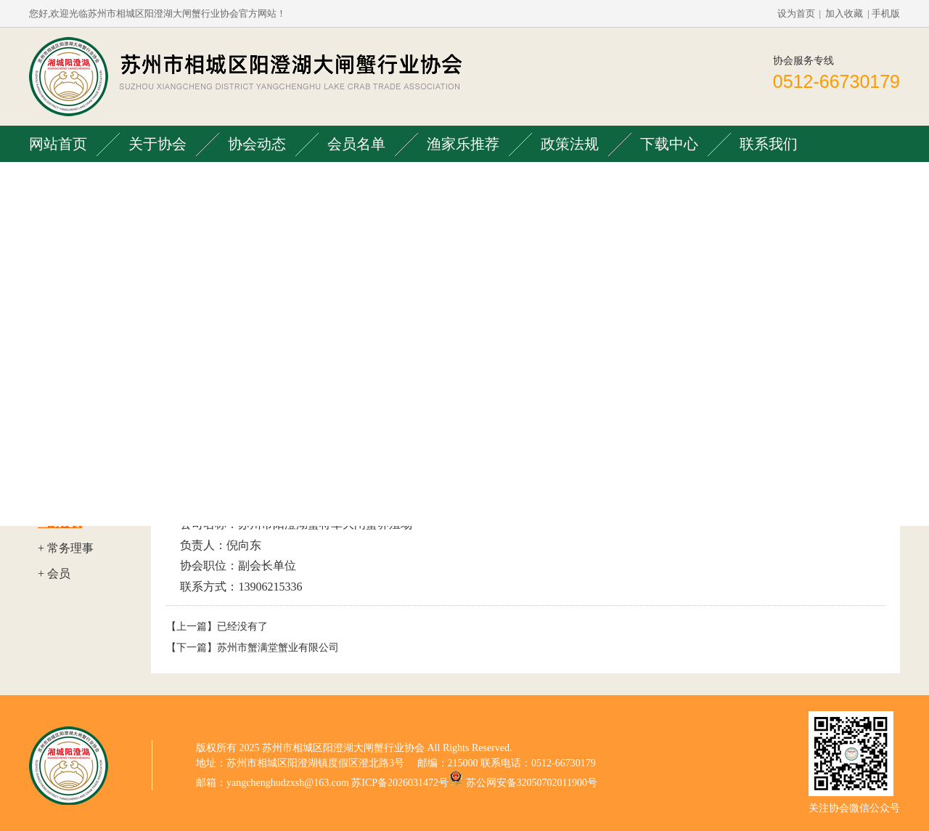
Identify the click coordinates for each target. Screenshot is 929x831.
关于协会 (157, 144)
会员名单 (356, 144)
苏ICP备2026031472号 (400, 782)
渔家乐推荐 (463, 144)
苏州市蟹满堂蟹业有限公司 (278, 647)
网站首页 (58, 144)
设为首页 (796, 13)
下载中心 (669, 144)
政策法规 (570, 144)
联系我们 (769, 144)
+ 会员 (54, 573)
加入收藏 (844, 13)
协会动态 (257, 144)
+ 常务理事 (66, 548)
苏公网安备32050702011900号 (531, 782)
